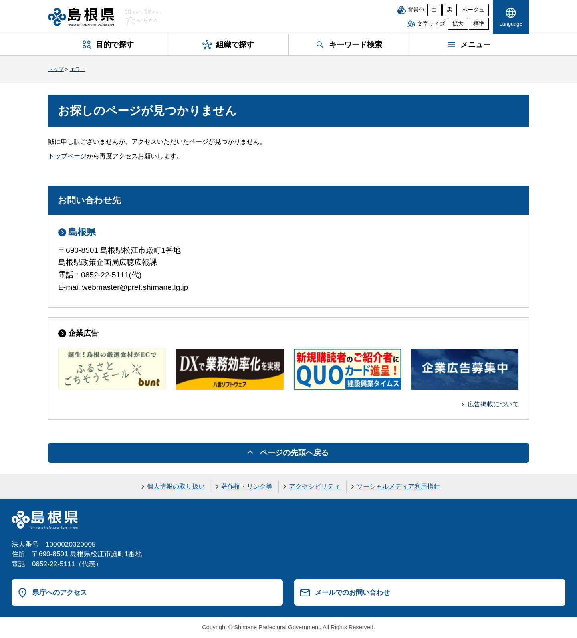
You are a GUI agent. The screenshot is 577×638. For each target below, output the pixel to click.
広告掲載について (493, 404)
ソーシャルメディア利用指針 (398, 486)
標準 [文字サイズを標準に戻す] (478, 24)
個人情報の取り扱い (176, 486)
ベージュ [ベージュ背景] (473, 10)
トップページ (67, 156)
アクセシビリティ (314, 486)
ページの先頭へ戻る (294, 452)
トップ (56, 69)
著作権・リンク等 (246, 486)
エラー (77, 69)
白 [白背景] (434, 10)
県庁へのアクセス (59, 592)
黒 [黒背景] (449, 10)
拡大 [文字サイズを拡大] (458, 24)
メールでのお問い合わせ (352, 592)
